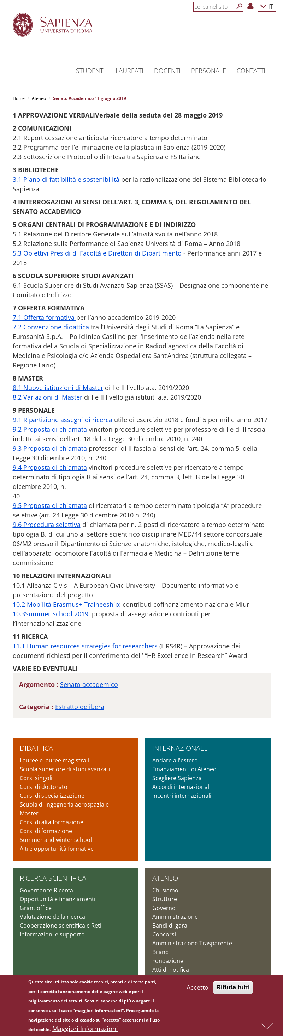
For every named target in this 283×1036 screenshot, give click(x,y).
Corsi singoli (36, 778)
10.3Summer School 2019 (50, 614)
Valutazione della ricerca (52, 917)
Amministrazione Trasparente (192, 943)
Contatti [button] (251, 70)
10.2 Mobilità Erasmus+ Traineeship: (67, 604)
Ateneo (39, 98)
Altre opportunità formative (57, 848)
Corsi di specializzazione (52, 796)
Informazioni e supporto (52, 934)
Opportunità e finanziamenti (57, 899)
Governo (164, 908)
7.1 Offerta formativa (44, 317)
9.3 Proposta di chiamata (50, 448)
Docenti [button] (167, 70)
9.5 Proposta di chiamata (50, 505)
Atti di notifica (170, 970)
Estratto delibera (79, 706)
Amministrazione (175, 917)
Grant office (36, 908)
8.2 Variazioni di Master (48, 397)
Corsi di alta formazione (51, 822)
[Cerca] (239, 6)
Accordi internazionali (181, 787)
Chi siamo (165, 890)
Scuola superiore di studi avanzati (65, 769)
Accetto (197, 989)
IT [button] (266, 6)
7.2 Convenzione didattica (51, 327)
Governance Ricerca (46, 890)
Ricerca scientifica (53, 878)
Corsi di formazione (46, 831)
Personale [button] (208, 70)
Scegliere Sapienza (177, 778)
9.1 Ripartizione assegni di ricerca (63, 419)
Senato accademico (89, 684)
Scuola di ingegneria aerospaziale (64, 804)
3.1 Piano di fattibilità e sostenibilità (67, 179)
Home (19, 98)
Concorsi (164, 934)
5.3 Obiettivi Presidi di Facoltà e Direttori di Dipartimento (97, 253)
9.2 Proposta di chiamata (51, 429)
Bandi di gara (169, 925)
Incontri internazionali (181, 796)
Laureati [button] (129, 70)
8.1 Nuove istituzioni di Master (58, 387)
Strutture (164, 899)
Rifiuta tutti (233, 989)
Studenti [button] (90, 70)
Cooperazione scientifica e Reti (60, 925)
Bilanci (161, 952)
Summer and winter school (56, 840)
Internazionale (180, 748)
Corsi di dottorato (43, 787)
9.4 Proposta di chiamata (50, 467)
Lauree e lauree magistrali (54, 760)
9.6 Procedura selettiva (47, 524)
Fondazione (167, 961)
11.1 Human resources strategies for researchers (85, 646)
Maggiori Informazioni (85, 1030)
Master (29, 813)
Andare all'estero (175, 760)
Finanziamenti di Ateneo (184, 769)
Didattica (36, 748)
